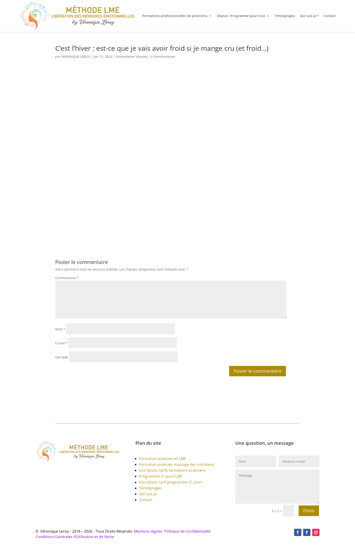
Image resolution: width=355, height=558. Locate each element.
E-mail (61, 343)
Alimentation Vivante (131, 56)
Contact (330, 16)
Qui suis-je (148, 493)
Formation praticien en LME (162, 458)
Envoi (308, 510)
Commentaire (67, 278)
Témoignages (285, 16)
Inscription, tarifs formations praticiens (172, 470)
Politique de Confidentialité (187, 531)
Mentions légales (149, 531)
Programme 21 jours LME (160, 476)
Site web (61, 357)
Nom (60, 329)
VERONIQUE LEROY (75, 56)
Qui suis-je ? (309, 16)
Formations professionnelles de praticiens (174, 16)
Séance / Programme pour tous (241, 16)
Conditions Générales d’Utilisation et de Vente (75, 536)
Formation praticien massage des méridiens (176, 464)
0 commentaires (163, 56)
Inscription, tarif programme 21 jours (170, 482)
